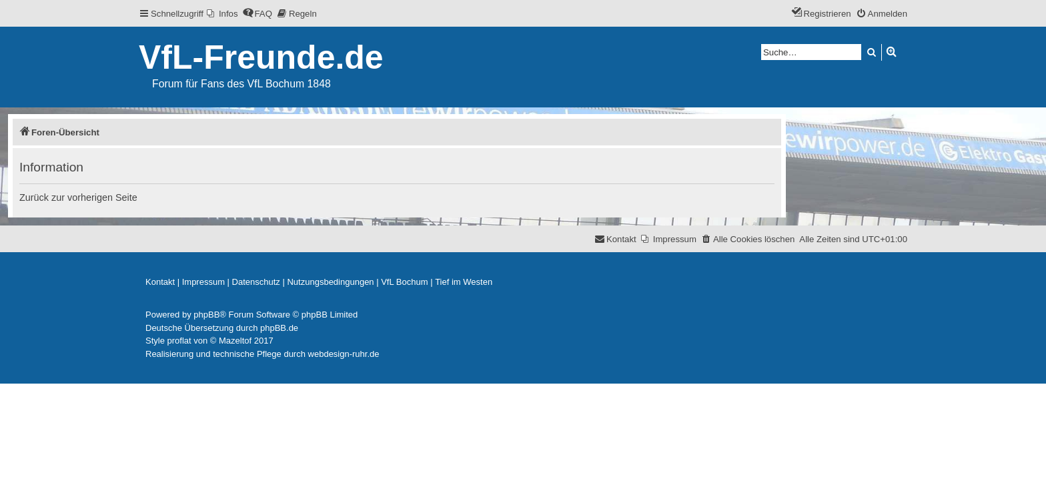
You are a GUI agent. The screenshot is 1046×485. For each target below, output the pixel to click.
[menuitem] (222, 13)
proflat (179, 341)
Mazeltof (235, 341)
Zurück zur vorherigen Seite (78, 197)
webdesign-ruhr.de (344, 354)
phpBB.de (279, 328)
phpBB (206, 315)
